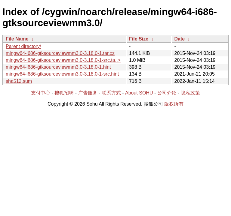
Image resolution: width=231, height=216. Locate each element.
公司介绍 (167, 92)
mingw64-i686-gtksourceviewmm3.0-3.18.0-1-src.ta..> (63, 60)
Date (179, 38)
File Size (138, 38)
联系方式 (111, 92)
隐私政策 (190, 92)
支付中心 (40, 92)
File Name (17, 38)
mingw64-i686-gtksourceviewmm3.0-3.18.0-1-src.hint (62, 73)
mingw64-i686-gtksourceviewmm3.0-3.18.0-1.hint (58, 67)
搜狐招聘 (64, 92)
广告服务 (87, 92)
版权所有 (173, 103)
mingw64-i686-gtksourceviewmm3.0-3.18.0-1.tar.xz (60, 53)
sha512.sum (19, 81)
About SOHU (139, 92)
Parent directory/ (23, 46)
